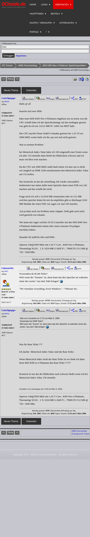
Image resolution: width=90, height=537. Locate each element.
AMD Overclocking (27, 65)
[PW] (45, 51)
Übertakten (62, 4)
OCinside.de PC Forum (80, 434)
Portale (34, 32)
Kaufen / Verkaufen (41, 22)
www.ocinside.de (48, 454)
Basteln (55, 13)
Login (44, 4)
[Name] (45, 47)
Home (33, 4)
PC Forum (7, 65)
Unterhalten (66, 22)
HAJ (6, 271)
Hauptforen (36, 13)
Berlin (7, 101)
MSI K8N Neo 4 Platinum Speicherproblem (64, 65)
